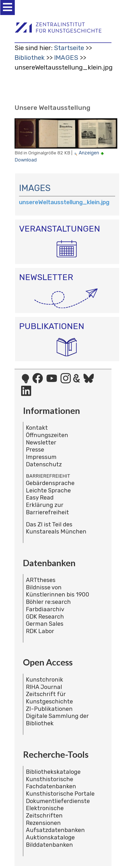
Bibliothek (30, 57)
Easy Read (40, 497)
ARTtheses (40, 580)
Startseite (69, 48)
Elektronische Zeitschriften (45, 812)
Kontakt (37, 427)
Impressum (41, 457)
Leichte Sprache (48, 490)
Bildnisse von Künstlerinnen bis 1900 (57, 591)
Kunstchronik (44, 679)
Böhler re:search (48, 601)
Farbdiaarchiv (45, 609)
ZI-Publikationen (49, 708)
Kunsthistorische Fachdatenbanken (51, 783)
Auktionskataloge (50, 837)
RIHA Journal (44, 687)
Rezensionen (43, 822)
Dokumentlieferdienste (58, 801)
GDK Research (45, 616)
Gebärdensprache (50, 483)
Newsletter (41, 442)
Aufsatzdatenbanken (55, 830)
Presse (35, 449)
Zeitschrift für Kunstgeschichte (49, 698)
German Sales (44, 623)
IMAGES (66, 57)
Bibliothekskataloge (53, 771)
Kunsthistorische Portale (60, 793)
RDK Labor (40, 631)
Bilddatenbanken (49, 844)
